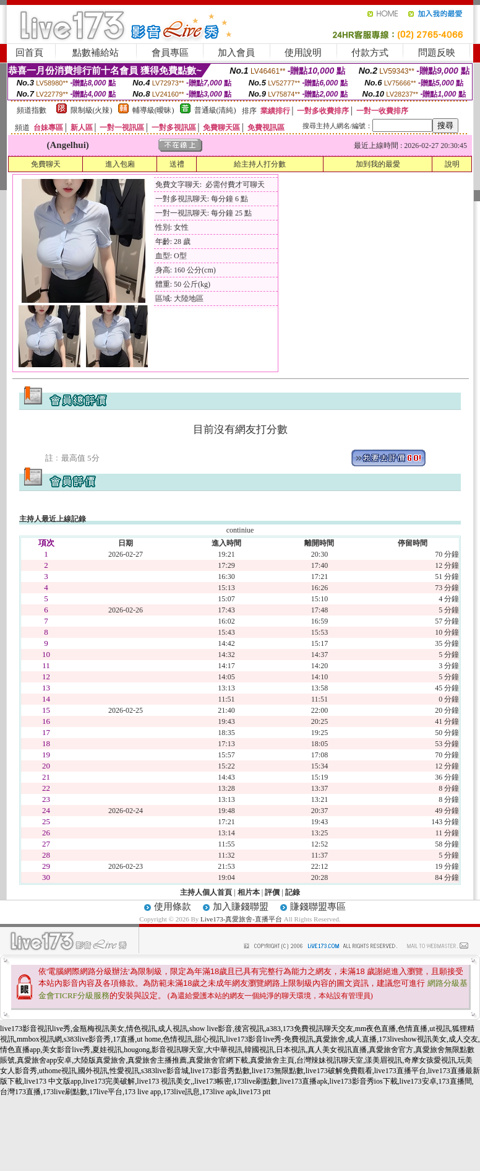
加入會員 (236, 53)
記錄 (292, 892)
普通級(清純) (215, 110)
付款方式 (369, 53)
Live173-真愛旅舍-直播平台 (241, 919)
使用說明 (303, 53)
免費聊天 (46, 164)
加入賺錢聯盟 (240, 907)
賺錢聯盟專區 (318, 907)
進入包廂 (120, 164)
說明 (452, 164)
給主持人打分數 (260, 164)
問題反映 (436, 53)
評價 (272, 892)
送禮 (176, 164)
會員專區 (170, 53)
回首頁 (29, 53)
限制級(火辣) (92, 110)
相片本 (249, 892)
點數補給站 (95, 53)
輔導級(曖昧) (153, 110)
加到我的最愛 (378, 164)
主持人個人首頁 (206, 892)
